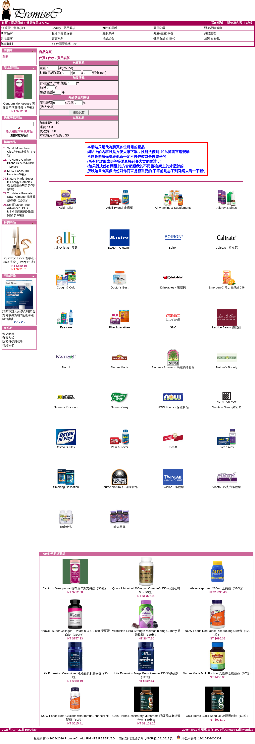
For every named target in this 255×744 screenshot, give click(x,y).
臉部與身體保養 (62, 33)
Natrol (66, 366)
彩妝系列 (108, 33)
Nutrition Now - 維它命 (226, 406)
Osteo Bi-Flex (66, 446)
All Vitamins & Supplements (173, 206)
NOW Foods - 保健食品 (173, 406)
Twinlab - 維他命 (173, 485)
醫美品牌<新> (213, 28)
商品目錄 (17, 22)
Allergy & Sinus (227, 206)
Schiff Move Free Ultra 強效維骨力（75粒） (21, 151)
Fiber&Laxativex (119, 326)
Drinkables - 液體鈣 (173, 286)
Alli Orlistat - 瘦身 (66, 246)
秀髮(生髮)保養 (163, 33)
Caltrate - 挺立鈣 (227, 246)
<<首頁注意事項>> (13, 28)
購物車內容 (234, 22)
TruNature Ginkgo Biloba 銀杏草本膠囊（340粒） (20, 163)
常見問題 (8, 334)
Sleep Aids (227, 446)
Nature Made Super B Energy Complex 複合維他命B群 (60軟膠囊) (21, 184)
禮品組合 (108, 38)
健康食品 (66, 525)
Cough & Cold (66, 286)
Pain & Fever (119, 446)
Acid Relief (66, 206)
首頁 (5, 22)
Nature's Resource (66, 406)
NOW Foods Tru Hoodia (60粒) (18, 172)
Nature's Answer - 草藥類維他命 (173, 366)
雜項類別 (7, 43)
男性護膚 (7, 38)
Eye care (66, 326)
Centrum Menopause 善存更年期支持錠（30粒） (75, 588)
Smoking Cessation (66, 485)
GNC (173, 326)
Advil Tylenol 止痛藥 (119, 206)
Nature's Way (119, 406)
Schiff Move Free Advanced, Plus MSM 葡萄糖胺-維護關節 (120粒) (20, 210)
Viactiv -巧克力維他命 (226, 485)
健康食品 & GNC (37, 22)
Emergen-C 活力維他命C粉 (227, 286)
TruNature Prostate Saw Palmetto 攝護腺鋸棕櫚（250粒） (21, 197)
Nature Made (119, 366)
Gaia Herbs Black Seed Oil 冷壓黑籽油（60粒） (217, 715)
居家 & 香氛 (212, 38)
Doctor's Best (119, 286)
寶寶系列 (58, 38)
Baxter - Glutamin (119, 246)
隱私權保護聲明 (12, 341)
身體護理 (210, 33)
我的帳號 (217, 22)
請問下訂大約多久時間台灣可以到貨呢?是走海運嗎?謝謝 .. (18, 315)
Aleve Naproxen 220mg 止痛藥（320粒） (217, 588)
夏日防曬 (159, 28)
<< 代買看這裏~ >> (64, 43)
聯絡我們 (8, 345)
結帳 (249, 22)
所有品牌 (7, 33)
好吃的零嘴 (109, 28)
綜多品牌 (119, 525)
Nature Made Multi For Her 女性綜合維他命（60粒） (217, 673)
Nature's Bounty (226, 366)
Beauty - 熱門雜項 (64, 28)
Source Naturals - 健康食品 (120, 485)
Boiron (173, 246)
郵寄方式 (8, 337)
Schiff (173, 446)
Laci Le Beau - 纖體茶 (226, 326)
